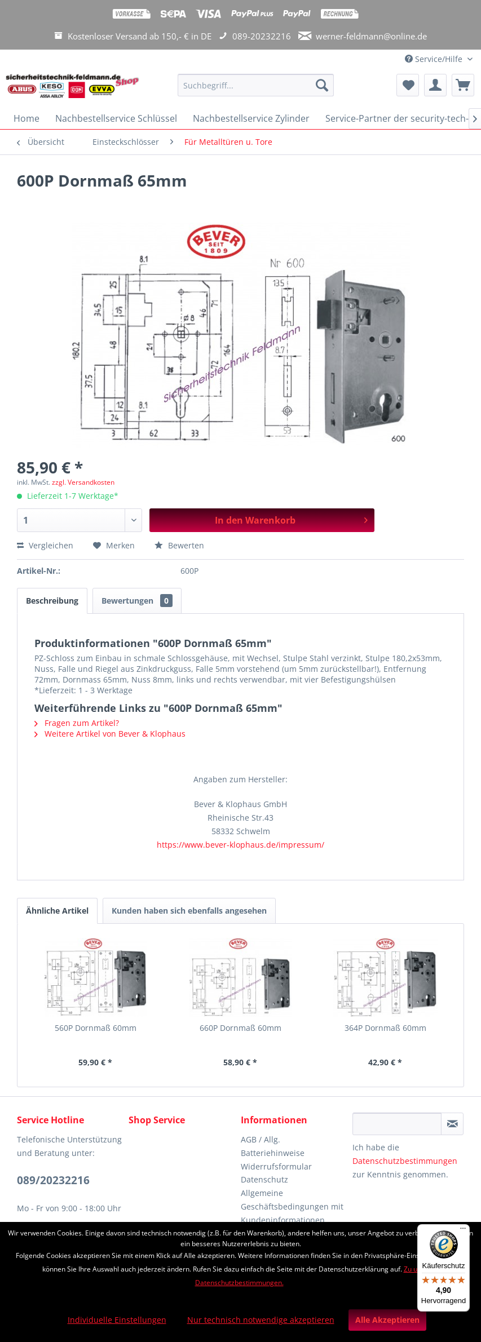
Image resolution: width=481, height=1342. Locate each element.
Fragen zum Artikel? (76, 722)
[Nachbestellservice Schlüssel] (116, 118)
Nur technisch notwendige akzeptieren (260, 1319)
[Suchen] (322, 85)
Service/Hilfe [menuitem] (435, 59)
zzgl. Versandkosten (83, 482)
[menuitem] (256, 90)
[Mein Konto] (435, 85)
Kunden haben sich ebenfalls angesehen (189, 910)
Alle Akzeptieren (387, 1319)
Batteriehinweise (273, 1153)
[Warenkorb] (463, 85)
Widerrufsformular (276, 1166)
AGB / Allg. (260, 1139)
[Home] (26, 118)
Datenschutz (264, 1179)
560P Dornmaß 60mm (95, 1027)
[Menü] (463, 1231)
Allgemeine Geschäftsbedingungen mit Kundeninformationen (292, 1206)
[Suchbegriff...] (256, 85)
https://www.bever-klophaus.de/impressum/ (240, 844)
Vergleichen (45, 545)
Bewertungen (137, 600)
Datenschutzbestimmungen (404, 1160)
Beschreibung (52, 600)
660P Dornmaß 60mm (240, 1027)
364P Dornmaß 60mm (385, 1027)
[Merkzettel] (407, 85)
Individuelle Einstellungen (117, 1319)
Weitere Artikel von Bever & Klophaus (110, 733)
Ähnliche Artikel (57, 910)
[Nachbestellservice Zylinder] (251, 118)
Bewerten (179, 545)
